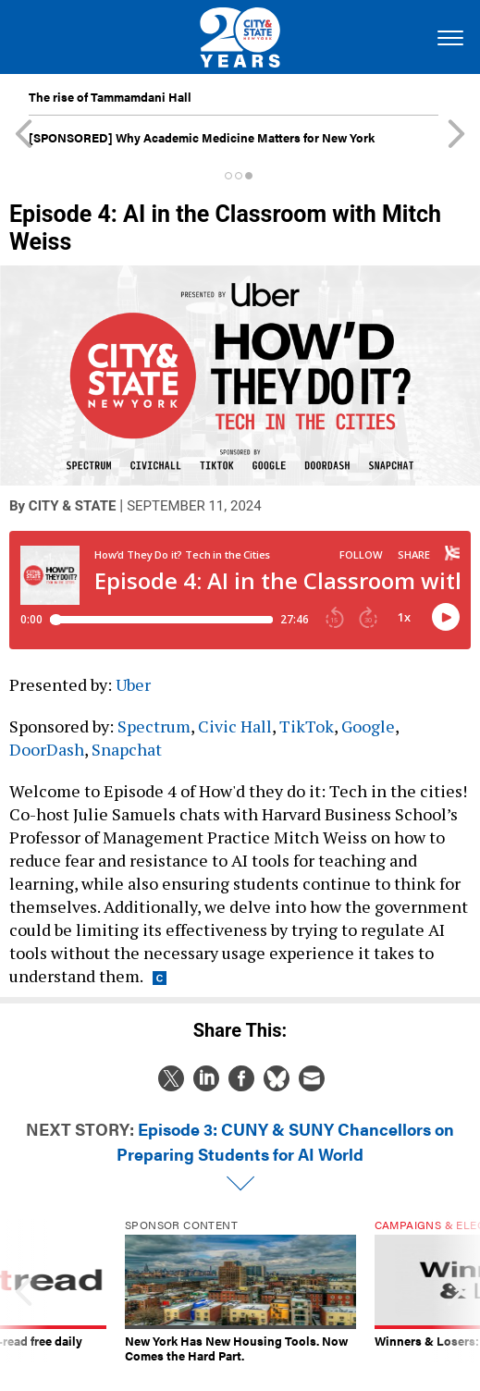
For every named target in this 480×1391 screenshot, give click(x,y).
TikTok (306, 726)
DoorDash (46, 749)
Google (368, 726)
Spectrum (154, 726)
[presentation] (24, 1291)
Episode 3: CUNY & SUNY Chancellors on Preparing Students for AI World (285, 1141)
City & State (73, 506)
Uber (133, 684)
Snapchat (127, 749)
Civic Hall (235, 726)
